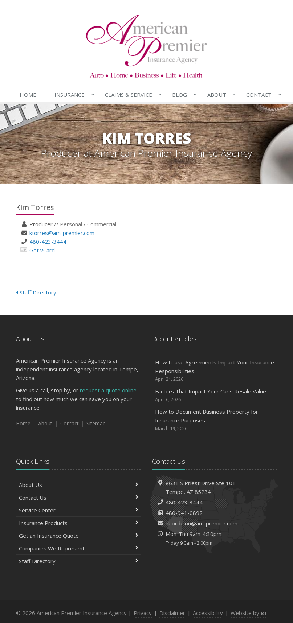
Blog (183, 95)
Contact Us (78, 497)
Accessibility (208, 612)
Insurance (72, 95)
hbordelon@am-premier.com (201, 523)
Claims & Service (132, 95)
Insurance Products (78, 523)
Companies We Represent (78, 548)
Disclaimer (172, 612)
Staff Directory (36, 292)
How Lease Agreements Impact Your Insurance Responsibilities (214, 371)
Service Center (78, 510)
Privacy (143, 612)
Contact (262, 95)
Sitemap (96, 423)
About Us (78, 484)
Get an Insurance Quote (78, 535)
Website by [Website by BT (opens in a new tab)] (249, 612)
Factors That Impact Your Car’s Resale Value (214, 395)
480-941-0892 (184, 512)
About (220, 95)
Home (28, 94)
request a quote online (108, 390)
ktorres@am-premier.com (61, 232)
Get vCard (42, 250)
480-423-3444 (47, 241)
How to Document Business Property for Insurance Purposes (214, 420)
